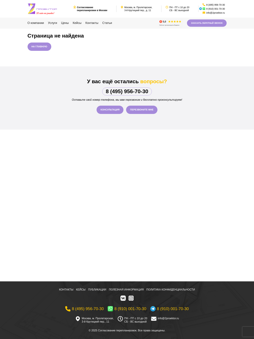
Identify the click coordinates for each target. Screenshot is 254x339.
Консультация (110, 109)
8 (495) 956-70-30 (127, 91)
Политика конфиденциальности (170, 289)
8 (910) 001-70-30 (215, 8)
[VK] (123, 298)
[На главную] (49, 9)
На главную (39, 46)
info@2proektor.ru (168, 318)
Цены (65, 23)
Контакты (91, 23)
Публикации (97, 289)
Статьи (107, 23)
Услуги (52, 23)
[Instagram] (131, 298)
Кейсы (77, 23)
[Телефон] (84, 308)
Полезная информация (126, 289)
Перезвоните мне (141, 109)
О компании (36, 23)
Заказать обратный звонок (206, 23)
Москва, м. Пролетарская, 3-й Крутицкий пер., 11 (98, 320)
